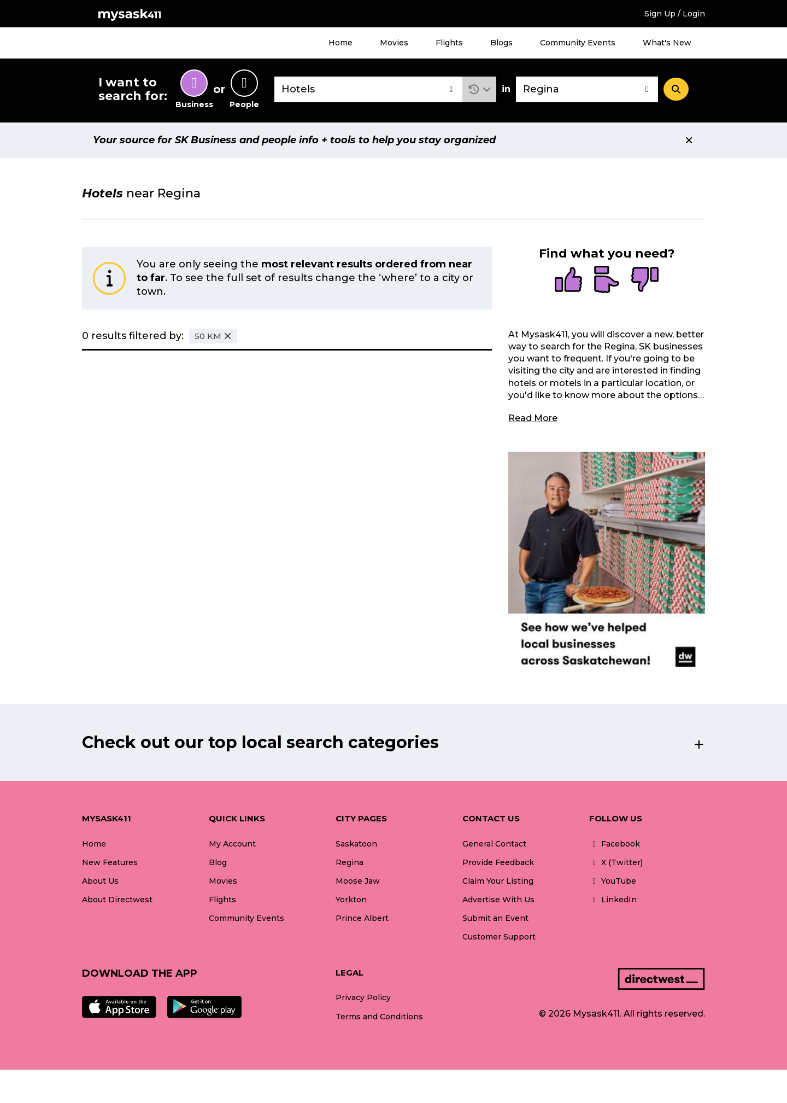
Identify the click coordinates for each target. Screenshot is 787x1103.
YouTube (612, 881)
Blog (218, 862)
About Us (100, 881)
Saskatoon (356, 844)
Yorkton (351, 899)
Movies (394, 43)
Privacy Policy (363, 997)
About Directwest (117, 899)
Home (340, 43)
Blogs (501, 43)
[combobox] (368, 89)
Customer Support (499, 937)
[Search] (676, 89)
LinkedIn (613, 899)
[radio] (568, 280)
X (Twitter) (616, 862)
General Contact (494, 844)
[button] (479, 89)
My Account (232, 844)
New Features (110, 862)
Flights (449, 43)
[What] (368, 89)
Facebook (614, 844)
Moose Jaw (358, 881)
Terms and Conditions (379, 1017)
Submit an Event (495, 918)
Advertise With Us (498, 899)
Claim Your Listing (497, 881)
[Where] (587, 89)
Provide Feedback (498, 862)
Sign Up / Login (674, 14)
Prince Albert (362, 918)
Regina (349, 862)
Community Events (577, 43)
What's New (667, 43)
